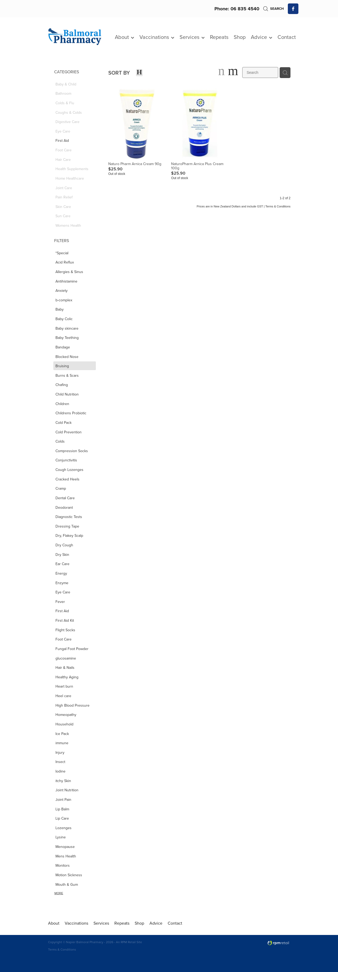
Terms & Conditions (62, 949)
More (58, 893)
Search (273, 8)
